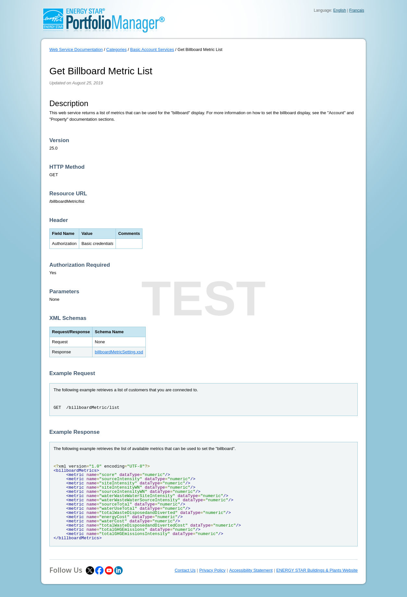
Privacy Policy (212, 570)
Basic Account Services (152, 49)
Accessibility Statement (251, 570)
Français (356, 10)
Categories (116, 49)
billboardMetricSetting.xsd (119, 351)
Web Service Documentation (76, 49)
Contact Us (185, 570)
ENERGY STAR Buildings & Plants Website (317, 570)
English (339, 10)
